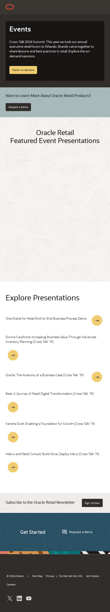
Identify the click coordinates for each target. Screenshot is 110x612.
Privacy (50, 576)
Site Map (37, 576)
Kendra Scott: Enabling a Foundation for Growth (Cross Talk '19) (50, 423)
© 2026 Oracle (15, 576)
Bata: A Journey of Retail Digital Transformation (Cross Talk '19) (50, 393)
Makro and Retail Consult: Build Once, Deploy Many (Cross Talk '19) (52, 454)
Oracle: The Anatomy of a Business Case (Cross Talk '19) (44, 375)
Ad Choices (92, 576)
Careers (11, 584)
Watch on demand (23, 70)
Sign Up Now (92, 503)
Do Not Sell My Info (70, 576)
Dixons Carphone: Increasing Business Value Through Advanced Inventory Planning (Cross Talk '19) (51, 339)
